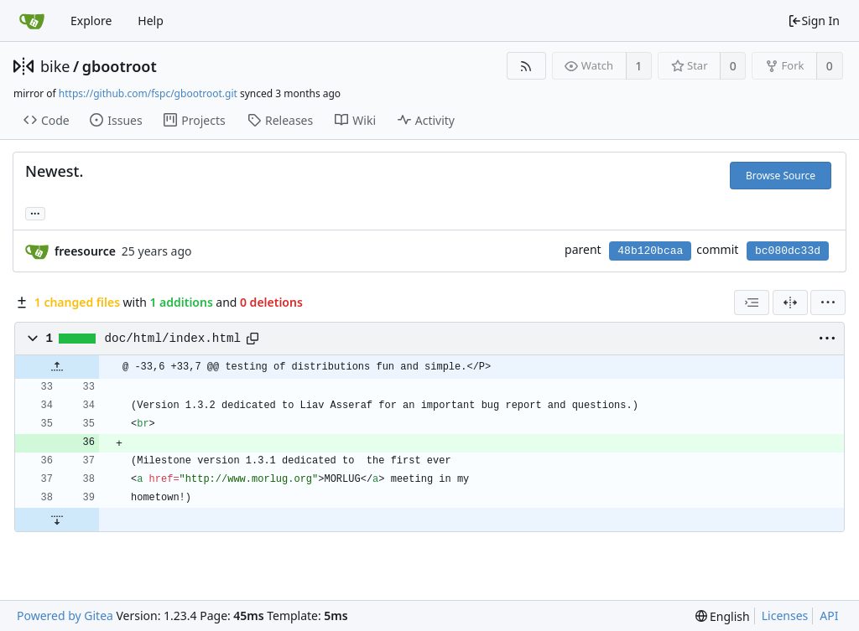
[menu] (828, 302)
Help (151, 20)
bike (55, 66)
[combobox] (751, 302)
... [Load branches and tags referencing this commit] (35, 212)
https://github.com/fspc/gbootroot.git (148, 93)
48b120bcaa (650, 251)
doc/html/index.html (173, 338)
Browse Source (780, 175)
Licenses (785, 615)
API (829, 615)
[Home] (31, 21)
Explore (91, 20)
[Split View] (790, 302)
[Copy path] (252, 338)
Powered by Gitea (65, 615)
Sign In (814, 20)
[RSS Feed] (526, 66)
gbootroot (119, 66)
